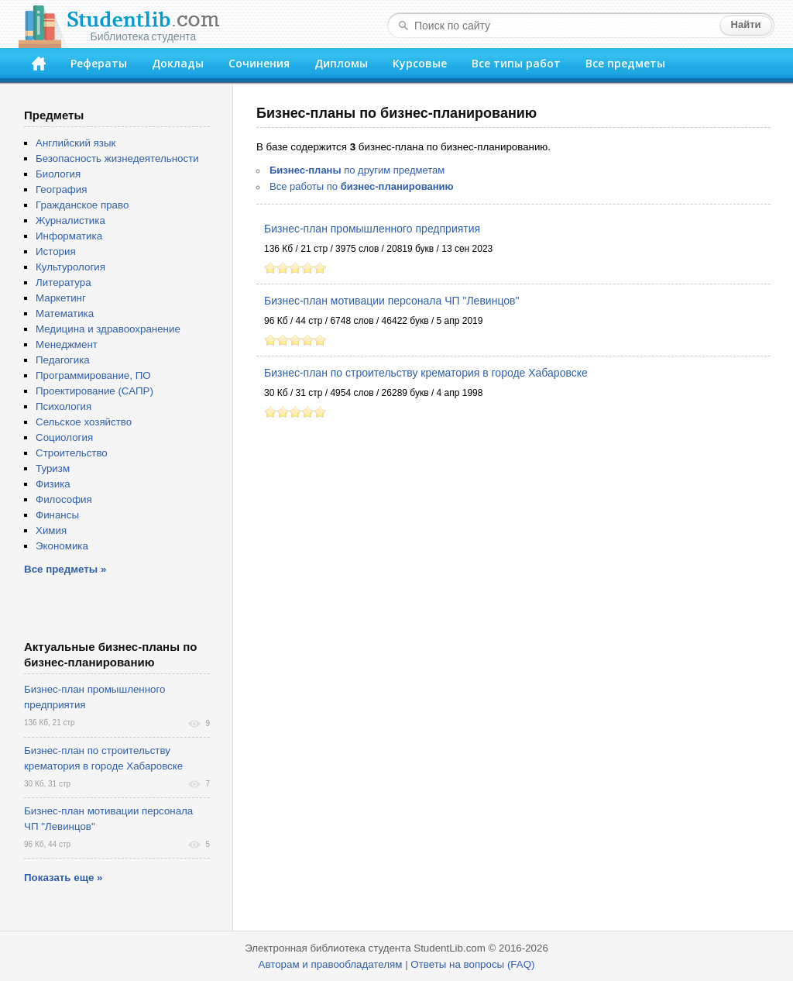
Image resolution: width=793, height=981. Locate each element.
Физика (53, 484)
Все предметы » (65, 569)
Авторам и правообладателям (331, 964)
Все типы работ (516, 63)
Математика (65, 313)
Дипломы (341, 63)
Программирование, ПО (93, 375)
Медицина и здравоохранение (108, 329)
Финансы (57, 515)
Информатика (69, 236)
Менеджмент (67, 344)
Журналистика (70, 220)
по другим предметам (357, 170)
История (56, 251)
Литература (63, 282)
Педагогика (63, 360)
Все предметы (625, 63)
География (61, 189)
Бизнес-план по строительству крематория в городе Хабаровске (426, 373)
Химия (51, 530)
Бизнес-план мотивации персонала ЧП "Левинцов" (391, 300)
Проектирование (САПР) (94, 391)
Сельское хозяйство (84, 422)
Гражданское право (82, 205)
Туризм (53, 468)
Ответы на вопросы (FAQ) (472, 964)
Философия (64, 499)
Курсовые (420, 63)
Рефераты (98, 63)
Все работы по (361, 186)
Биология (58, 174)
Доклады (178, 63)
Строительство (72, 453)
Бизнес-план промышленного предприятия (372, 228)
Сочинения (259, 63)
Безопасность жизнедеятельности (117, 158)
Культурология (70, 267)
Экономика (62, 546)
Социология (64, 437)
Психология (63, 406)
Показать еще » (63, 877)
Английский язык (75, 143)
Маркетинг (61, 298)
